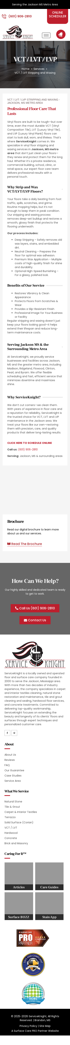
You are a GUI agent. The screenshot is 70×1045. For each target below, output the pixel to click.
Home (25, 69)
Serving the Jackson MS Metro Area (35, 4)
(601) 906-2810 (28, 449)
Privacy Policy (28, 1026)
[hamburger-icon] (46, 35)
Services (39, 69)
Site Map (45, 1026)
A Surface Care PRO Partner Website (35, 1031)
